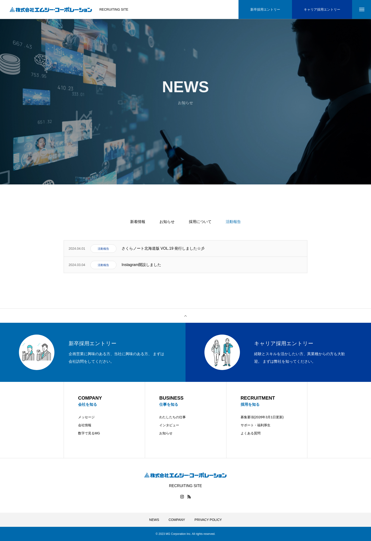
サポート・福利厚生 (255, 425)
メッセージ (86, 417)
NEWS (154, 520)
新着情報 (137, 222)
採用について (200, 222)
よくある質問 (251, 433)
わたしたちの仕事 (172, 417)
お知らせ (167, 222)
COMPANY (176, 520)
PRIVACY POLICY (208, 520)
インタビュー (169, 425)
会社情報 (84, 425)
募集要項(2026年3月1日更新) (262, 417)
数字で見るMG (89, 433)
